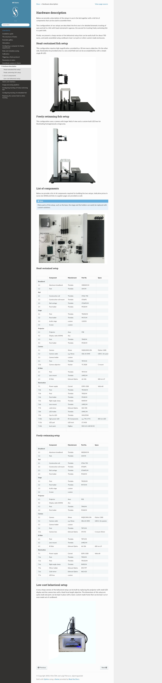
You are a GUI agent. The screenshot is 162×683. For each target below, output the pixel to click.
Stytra (15, 10)
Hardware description (8, 66)
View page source (101, 4)
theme (57, 679)
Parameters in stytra (8, 60)
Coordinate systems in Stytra (11, 63)
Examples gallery (7, 40)
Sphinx (46, 679)
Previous (42, 667)
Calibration (5, 54)
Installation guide (7, 34)
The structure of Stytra (9, 37)
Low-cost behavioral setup (12, 78)
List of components (9, 76)
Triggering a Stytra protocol (11, 57)
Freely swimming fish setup (12, 72)
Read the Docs (74, 679)
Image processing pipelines (10, 85)
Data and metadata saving (10, 51)
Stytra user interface (8, 82)
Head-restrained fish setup (12, 69)
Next (104, 667)
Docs (38, 4)
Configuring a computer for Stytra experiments (13, 47)
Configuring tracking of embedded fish (14, 93)
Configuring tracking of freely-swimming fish (15, 88)
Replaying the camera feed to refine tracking (13, 97)
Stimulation (6, 43)
